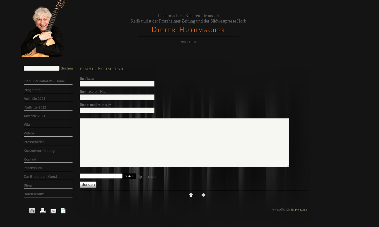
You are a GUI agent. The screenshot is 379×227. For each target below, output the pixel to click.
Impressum (33, 168)
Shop (28, 185)
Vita (27, 124)
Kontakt (30, 159)
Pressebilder (34, 142)
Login (303, 209)
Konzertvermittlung (39, 151)
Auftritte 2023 (34, 99)
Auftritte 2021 (34, 116)
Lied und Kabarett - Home (44, 81)
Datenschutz (34, 194)
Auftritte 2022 (35, 107)
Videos (29, 133)
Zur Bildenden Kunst (40, 177)
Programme (34, 90)
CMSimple (292, 209)
